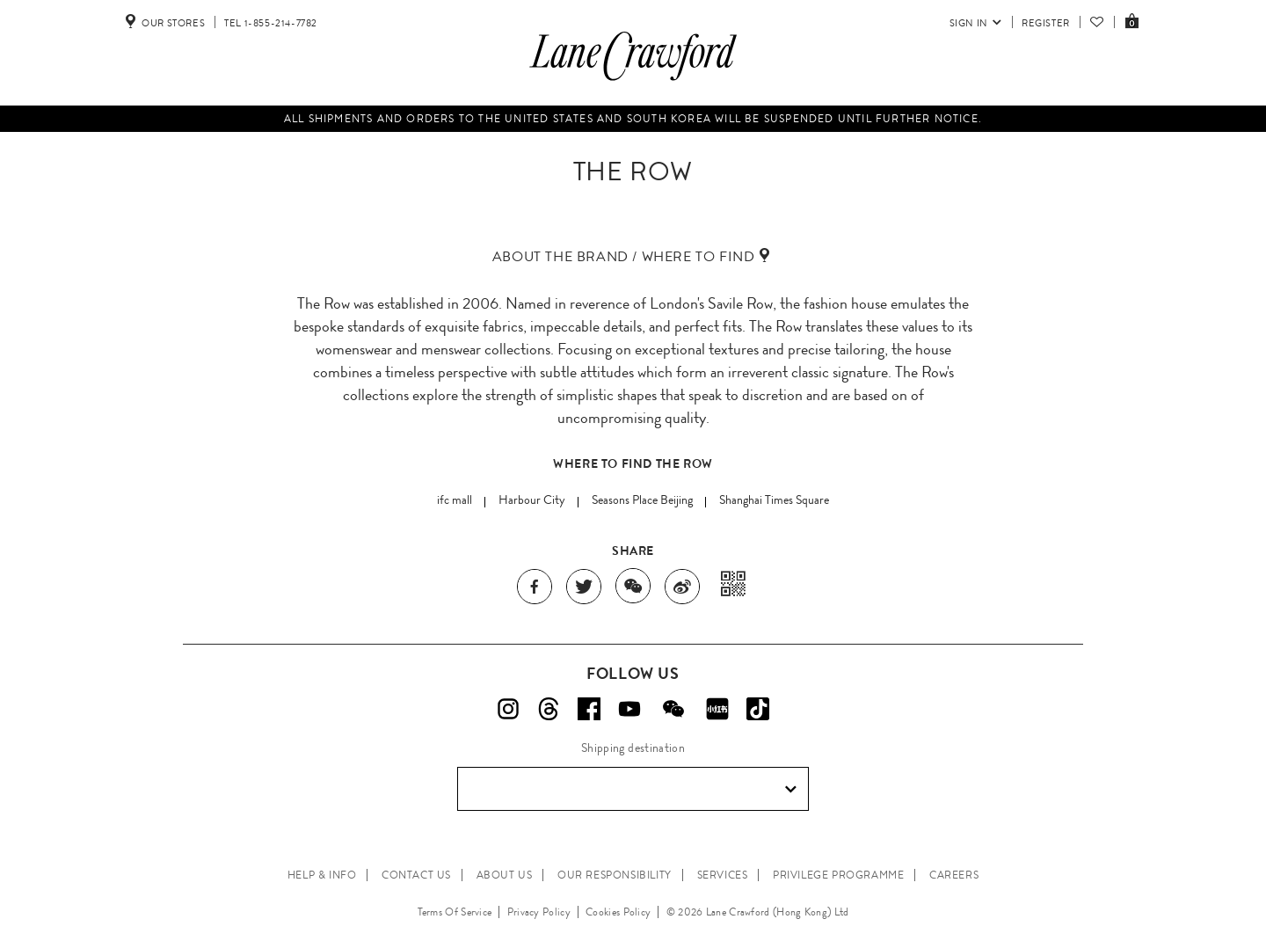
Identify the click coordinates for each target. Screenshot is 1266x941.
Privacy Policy (539, 912)
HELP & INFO (322, 875)
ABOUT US (505, 875)
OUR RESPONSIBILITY (614, 875)
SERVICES (722, 875)
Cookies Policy (618, 912)
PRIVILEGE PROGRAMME (838, 875)
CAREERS (954, 875)
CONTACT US (416, 875)
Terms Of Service (455, 912)
